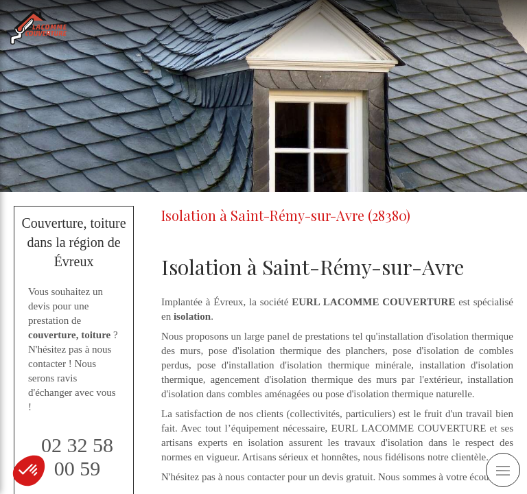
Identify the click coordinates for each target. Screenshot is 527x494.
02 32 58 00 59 (77, 457)
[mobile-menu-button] (503, 470)
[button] (28, 470)
